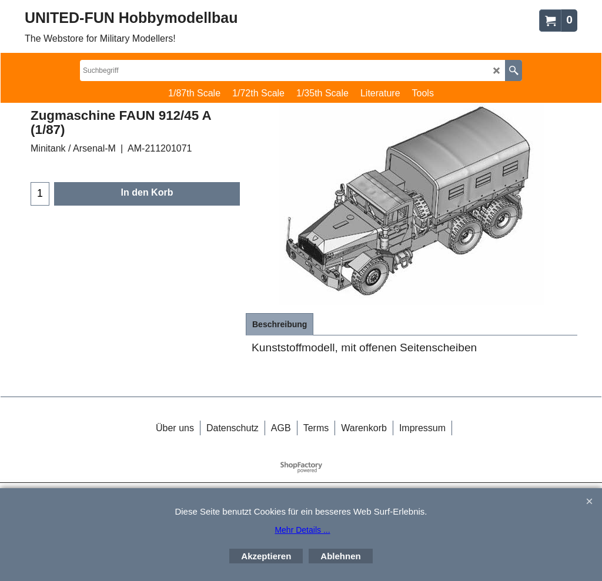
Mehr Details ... (302, 530)
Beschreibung (279, 324)
